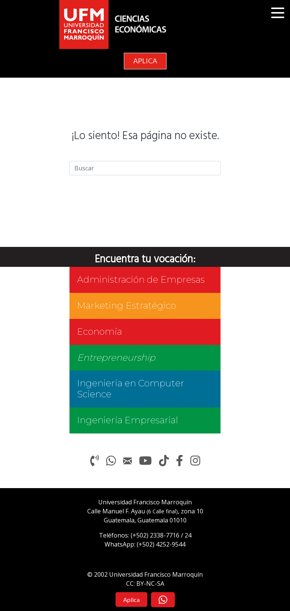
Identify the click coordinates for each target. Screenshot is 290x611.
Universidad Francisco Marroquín (145, 502)
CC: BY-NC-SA (145, 583)
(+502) (155, 535)
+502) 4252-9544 (162, 544)
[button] (278, 13)
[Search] (145, 168)
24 (188, 535)
